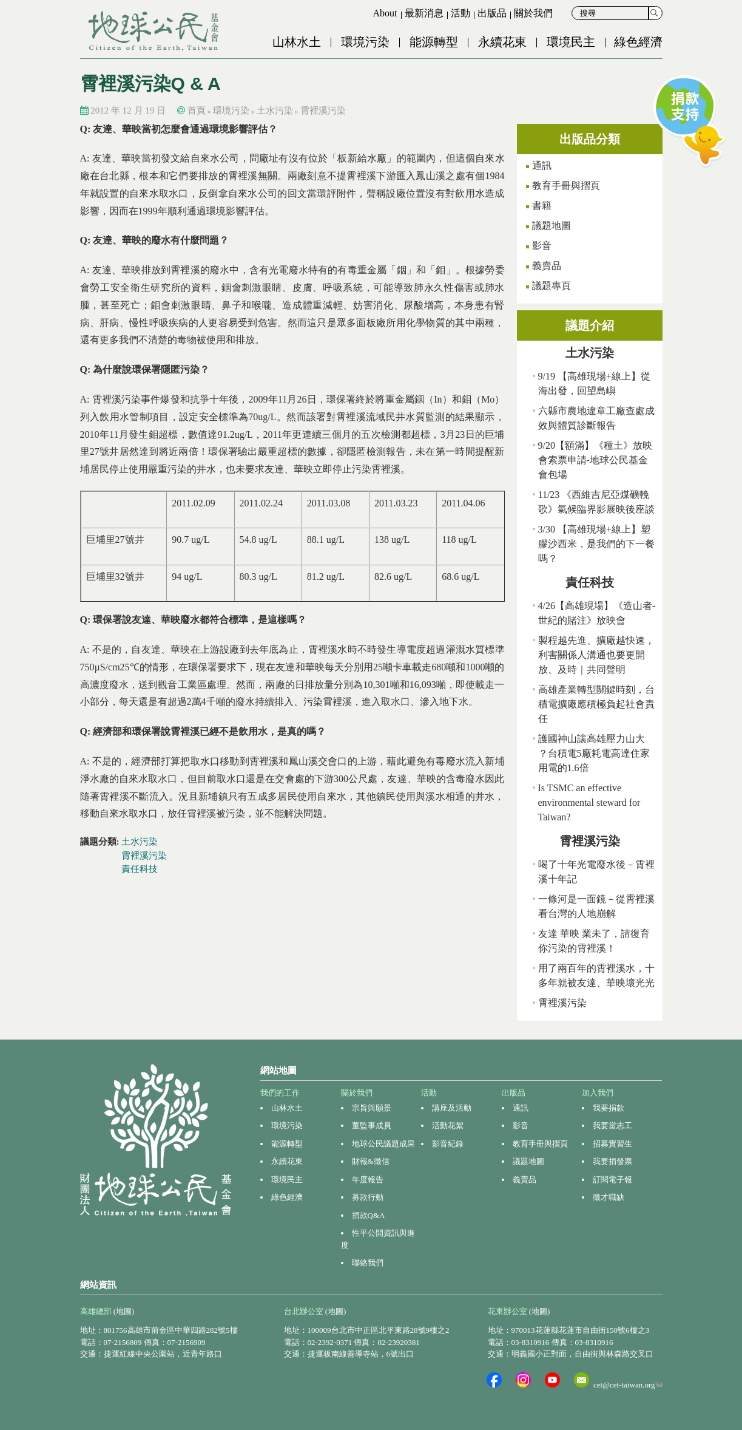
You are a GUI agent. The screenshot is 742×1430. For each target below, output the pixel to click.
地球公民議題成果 (383, 1143)
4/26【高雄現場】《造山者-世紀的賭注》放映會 (597, 613)
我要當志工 (612, 1125)
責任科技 (139, 869)
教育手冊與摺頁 (566, 185)
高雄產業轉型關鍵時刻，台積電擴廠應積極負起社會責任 (596, 704)
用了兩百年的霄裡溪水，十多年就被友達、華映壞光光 (596, 975)
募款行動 (367, 1197)
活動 (460, 13)
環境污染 (365, 42)
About (385, 13)
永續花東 (502, 42)
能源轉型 (434, 42)
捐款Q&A (368, 1215)
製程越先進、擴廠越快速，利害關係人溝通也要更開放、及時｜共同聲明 (596, 655)
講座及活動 (451, 1107)
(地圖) (124, 1311)
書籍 (541, 205)
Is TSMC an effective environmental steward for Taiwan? (589, 802)
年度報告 (367, 1179)
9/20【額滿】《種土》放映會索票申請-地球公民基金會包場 (595, 460)
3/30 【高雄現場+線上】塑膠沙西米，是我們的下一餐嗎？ (596, 543)
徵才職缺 (608, 1197)
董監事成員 (371, 1125)
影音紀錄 (448, 1143)
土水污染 (275, 110)
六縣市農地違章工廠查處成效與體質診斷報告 (596, 418)
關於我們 (533, 13)
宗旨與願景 (371, 1107)
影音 (541, 245)
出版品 (492, 13)
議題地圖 (551, 225)
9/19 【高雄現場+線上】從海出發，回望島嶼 (594, 383)
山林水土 (296, 42)
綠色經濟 (638, 42)
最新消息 (424, 13)
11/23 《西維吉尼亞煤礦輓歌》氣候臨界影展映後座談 (596, 501)
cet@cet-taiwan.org (628, 1384)
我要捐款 (608, 1107)
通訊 (541, 165)
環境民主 (571, 42)
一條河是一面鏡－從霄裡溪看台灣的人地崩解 (596, 906)
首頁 (196, 110)
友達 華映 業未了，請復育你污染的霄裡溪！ (594, 940)
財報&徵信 (371, 1161)
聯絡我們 (367, 1262)
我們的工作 (280, 1092)
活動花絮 (448, 1125)
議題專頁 (551, 286)
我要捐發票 (612, 1161)
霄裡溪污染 (323, 110)
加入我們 (597, 1092)
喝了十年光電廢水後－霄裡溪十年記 (596, 871)
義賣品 (546, 265)
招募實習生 (612, 1143)
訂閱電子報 (612, 1179)
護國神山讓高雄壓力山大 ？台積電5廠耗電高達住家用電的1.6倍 (594, 753)
